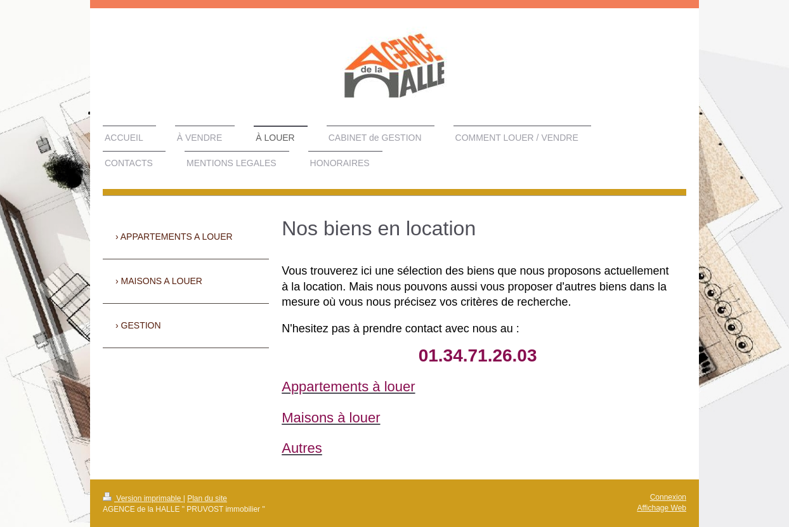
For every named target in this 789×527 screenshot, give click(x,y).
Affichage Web (661, 508)
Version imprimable (143, 498)
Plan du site (207, 498)
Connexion (668, 497)
